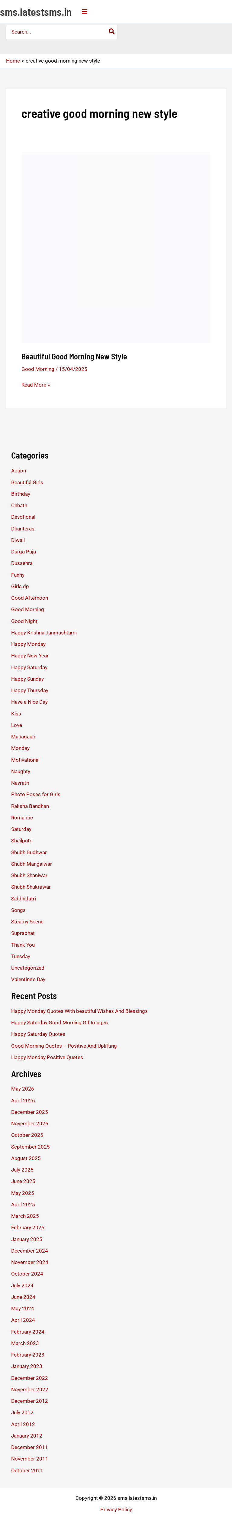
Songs (18, 910)
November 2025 (29, 1123)
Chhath (19, 505)
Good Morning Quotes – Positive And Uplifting (64, 1046)
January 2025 (26, 1239)
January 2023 (26, 1366)
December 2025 (29, 1112)
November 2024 (29, 1262)
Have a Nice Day (29, 702)
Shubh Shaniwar (29, 875)
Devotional (23, 517)
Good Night (24, 621)
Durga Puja (23, 552)
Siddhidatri (23, 899)
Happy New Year (30, 656)
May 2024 (22, 1308)
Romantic (22, 818)
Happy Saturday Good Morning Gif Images (59, 1023)
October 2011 (27, 1470)
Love (16, 725)
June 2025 (23, 1181)
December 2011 (29, 1447)
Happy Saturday (29, 667)
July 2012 (22, 1412)
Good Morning (37, 369)
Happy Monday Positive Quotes (47, 1057)
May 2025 (22, 1193)
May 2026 (22, 1089)
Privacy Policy (116, 1509)
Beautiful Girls (27, 482)
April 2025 (23, 1204)
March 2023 (25, 1343)
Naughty (20, 771)
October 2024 (27, 1274)
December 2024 (29, 1251)
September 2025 (30, 1147)
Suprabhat (23, 933)
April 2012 (23, 1424)
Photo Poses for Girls (35, 794)
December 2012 (29, 1401)
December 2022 (29, 1378)
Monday (20, 748)
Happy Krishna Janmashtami (44, 633)
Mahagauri (23, 737)
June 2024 (23, 1297)
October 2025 (27, 1135)
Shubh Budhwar (29, 852)
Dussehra (22, 563)
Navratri (20, 783)
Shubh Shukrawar (31, 887)
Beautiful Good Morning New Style (74, 356)
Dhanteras (22, 529)
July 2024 (22, 1285)
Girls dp (20, 586)
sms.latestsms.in (36, 11)
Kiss (16, 714)
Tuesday (20, 956)
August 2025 (26, 1158)
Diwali (18, 540)
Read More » (35, 385)
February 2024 (27, 1332)
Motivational (25, 760)
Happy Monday (28, 644)
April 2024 (23, 1320)
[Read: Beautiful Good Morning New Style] (116, 248)
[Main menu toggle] (85, 11)
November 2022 (29, 1389)
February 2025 (27, 1227)
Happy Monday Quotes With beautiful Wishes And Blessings (79, 1011)
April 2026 (23, 1101)
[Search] (112, 31)
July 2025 (22, 1170)
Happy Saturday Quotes (38, 1034)
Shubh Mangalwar (31, 864)
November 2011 (29, 1459)
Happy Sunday (27, 679)
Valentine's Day (28, 979)
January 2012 (26, 1436)
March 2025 (25, 1216)
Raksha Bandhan (30, 806)
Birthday (20, 494)
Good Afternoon (29, 598)
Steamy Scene (27, 922)
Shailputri (22, 841)
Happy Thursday (29, 690)
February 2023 (27, 1355)
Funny (17, 575)
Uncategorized (27, 968)
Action (18, 471)
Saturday (21, 829)
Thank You (23, 945)
